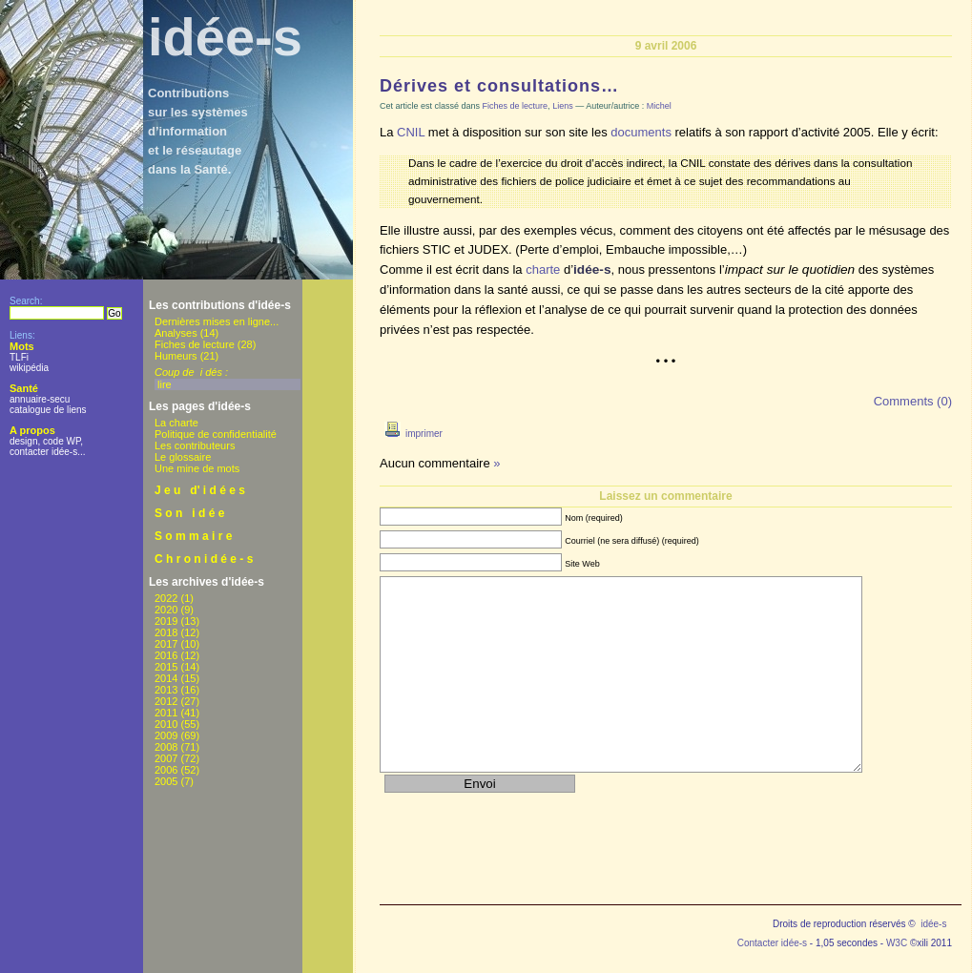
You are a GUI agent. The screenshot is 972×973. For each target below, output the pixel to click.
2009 (166, 735)
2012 (166, 701)
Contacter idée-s (772, 943)
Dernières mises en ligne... (217, 321)
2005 (166, 781)
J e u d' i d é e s (200, 490)
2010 (166, 724)
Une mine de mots (197, 468)
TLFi (19, 357)
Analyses (176, 333)
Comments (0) (913, 401)
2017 (166, 644)
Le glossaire (183, 457)
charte (543, 269)
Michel (659, 106)
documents (641, 132)
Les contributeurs (195, 445)
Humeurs (176, 356)
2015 (166, 667)
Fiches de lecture (195, 344)
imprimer (411, 433)
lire (164, 384)
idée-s (225, 37)
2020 (166, 609)
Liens (562, 106)
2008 (166, 747)
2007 (166, 758)
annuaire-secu (40, 399)
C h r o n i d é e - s (204, 559)
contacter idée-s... (47, 451)
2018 (166, 632)
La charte (176, 422)
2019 (166, 621)
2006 (166, 770)
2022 (166, 598)
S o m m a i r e (193, 536)
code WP (61, 441)
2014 (166, 678)
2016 (166, 655)
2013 (166, 689)
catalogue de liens (48, 409)
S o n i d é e (189, 513)
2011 (166, 712)
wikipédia (29, 367)
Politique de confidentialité (216, 434)
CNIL (410, 132)
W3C (896, 943)
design (23, 441)
